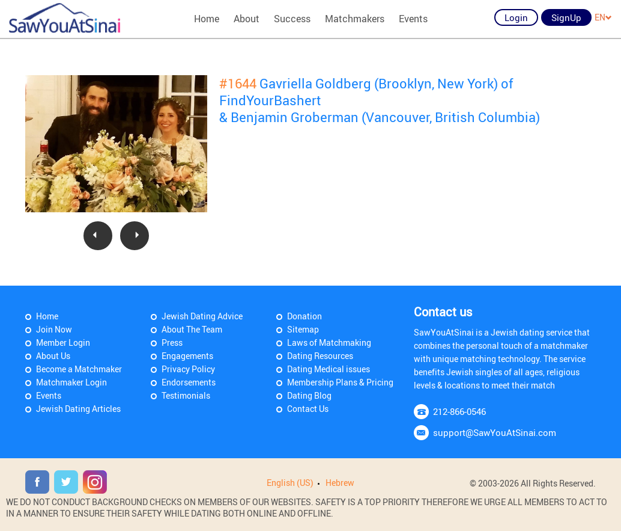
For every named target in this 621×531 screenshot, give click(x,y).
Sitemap (303, 329)
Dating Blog (309, 395)
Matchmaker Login (71, 382)
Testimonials (186, 395)
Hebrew (340, 482)
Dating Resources (320, 355)
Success (292, 18)
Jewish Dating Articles (78, 408)
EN (603, 17)
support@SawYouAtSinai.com (494, 432)
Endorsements (189, 382)
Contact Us (308, 408)
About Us (53, 355)
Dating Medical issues (328, 369)
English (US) (290, 482)
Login (516, 17)
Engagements (187, 355)
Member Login (63, 342)
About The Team (192, 329)
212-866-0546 (459, 411)
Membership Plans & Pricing (340, 382)
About (246, 18)
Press (172, 342)
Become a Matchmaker (79, 369)
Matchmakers (354, 18)
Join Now (54, 329)
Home (206, 18)
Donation (304, 316)
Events (413, 18)
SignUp (566, 17)
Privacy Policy (188, 369)
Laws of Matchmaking (329, 342)
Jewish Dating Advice (202, 316)
